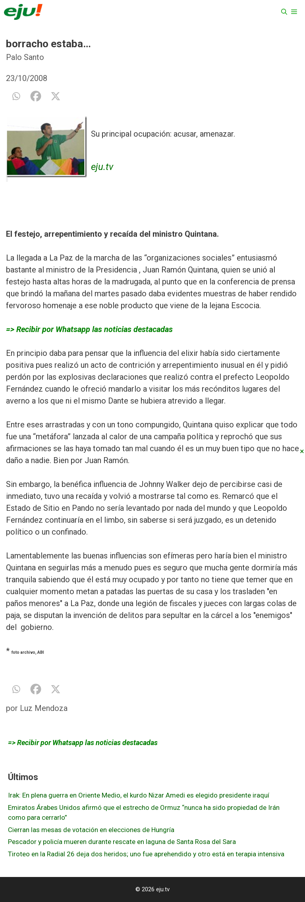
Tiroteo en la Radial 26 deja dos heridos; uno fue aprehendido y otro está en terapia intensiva (146, 854)
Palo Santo (25, 57)
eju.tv (102, 166)
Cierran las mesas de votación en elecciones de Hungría (91, 830)
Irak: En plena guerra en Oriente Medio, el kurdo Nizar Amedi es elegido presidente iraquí (138, 795)
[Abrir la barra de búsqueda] (284, 12)
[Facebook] (36, 96)
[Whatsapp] (16, 96)
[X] (55, 96)
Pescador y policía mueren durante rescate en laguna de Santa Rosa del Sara (122, 842)
